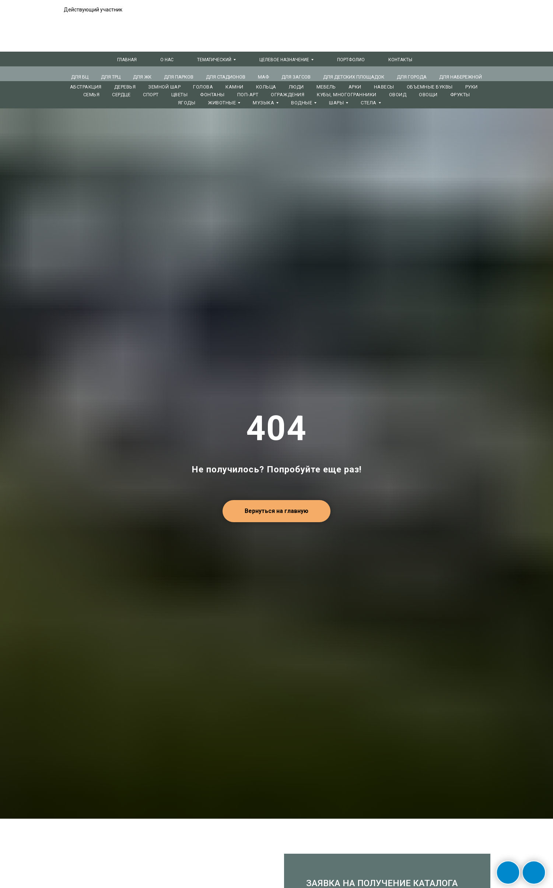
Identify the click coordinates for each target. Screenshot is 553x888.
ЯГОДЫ (187, 102)
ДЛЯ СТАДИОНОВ (225, 77)
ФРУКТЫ (460, 94)
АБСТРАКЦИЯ (86, 87)
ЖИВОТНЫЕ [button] (222, 102)
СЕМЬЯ (91, 94)
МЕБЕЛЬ (326, 87)
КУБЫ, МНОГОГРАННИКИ (347, 94)
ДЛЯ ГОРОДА (412, 77)
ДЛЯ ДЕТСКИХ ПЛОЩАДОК (353, 77)
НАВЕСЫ (384, 87)
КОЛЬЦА (266, 87)
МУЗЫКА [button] (263, 102)
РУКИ (471, 87)
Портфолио (351, 59)
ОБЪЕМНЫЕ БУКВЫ (430, 87)
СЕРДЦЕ (121, 94)
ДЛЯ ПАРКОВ (178, 77)
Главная (127, 59)
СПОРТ (151, 94)
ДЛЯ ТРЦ (110, 77)
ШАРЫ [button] (336, 102)
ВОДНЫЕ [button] (301, 102)
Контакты (400, 59)
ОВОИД (398, 94)
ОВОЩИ (428, 94)
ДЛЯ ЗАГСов (296, 77)
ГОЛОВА (203, 87)
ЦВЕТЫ (179, 94)
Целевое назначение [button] (284, 59)
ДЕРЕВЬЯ (125, 87)
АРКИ (355, 87)
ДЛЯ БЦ (79, 77)
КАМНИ (234, 87)
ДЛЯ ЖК (142, 77)
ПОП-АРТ (248, 94)
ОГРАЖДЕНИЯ (287, 94)
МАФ (263, 77)
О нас (167, 59)
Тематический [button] (214, 59)
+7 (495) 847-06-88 (398, 14)
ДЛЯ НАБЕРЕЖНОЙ (460, 77)
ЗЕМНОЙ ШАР (164, 87)
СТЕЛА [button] (369, 102)
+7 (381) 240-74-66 (398, 24)
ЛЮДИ (296, 87)
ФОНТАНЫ (212, 94)
